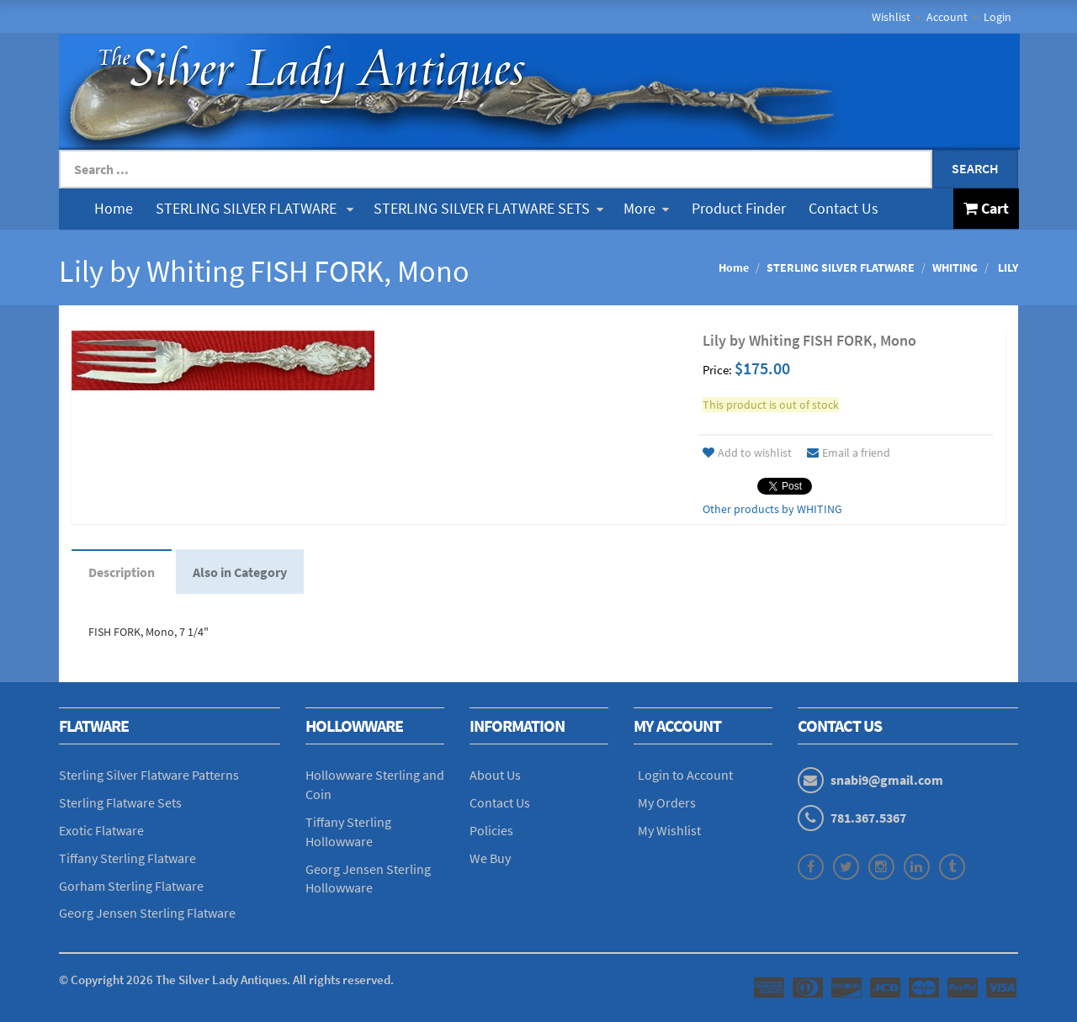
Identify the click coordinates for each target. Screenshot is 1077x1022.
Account (947, 16)
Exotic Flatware (101, 830)
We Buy (490, 858)
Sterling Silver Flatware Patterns (149, 774)
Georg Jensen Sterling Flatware (147, 912)
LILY (1006, 267)
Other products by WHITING (772, 508)
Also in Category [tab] (240, 572)
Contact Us (843, 208)
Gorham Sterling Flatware (131, 885)
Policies (491, 830)
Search (975, 168)
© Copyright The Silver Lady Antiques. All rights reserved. (226, 980)
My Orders (667, 802)
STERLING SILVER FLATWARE (254, 208)
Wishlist (891, 16)
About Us (495, 774)
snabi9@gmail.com (886, 779)
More (646, 208)
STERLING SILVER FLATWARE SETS (488, 208)
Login (997, 16)
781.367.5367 (868, 817)
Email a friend (848, 452)
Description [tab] (121, 572)
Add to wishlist (747, 452)
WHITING (955, 267)
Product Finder (739, 208)
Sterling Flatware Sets (120, 802)
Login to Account (685, 774)
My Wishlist (669, 830)
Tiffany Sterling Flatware (127, 858)
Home (113, 208)
